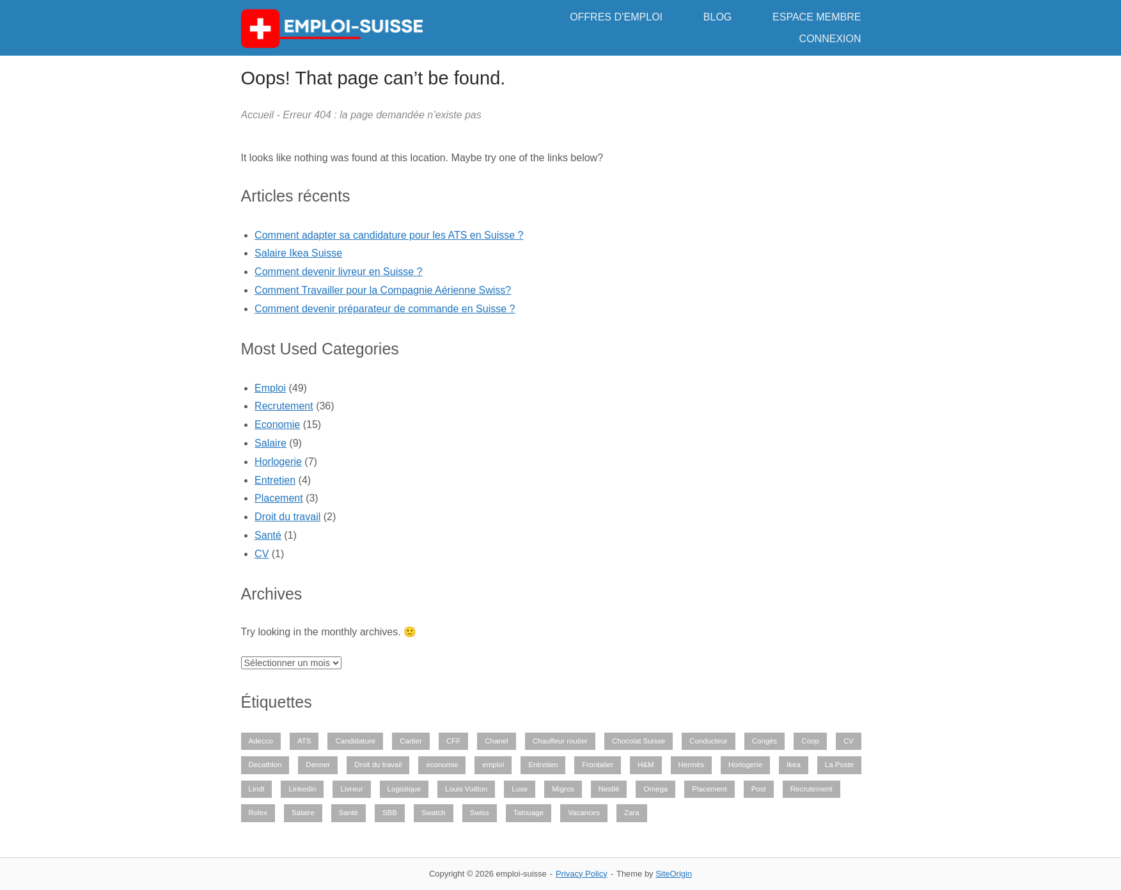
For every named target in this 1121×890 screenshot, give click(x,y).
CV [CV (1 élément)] (848, 741)
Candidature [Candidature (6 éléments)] (355, 741)
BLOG (717, 17)
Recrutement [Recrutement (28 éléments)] (811, 789)
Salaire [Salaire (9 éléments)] (303, 812)
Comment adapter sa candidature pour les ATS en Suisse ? (389, 235)
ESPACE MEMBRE (816, 17)
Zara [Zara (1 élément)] (631, 812)
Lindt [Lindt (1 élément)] (257, 789)
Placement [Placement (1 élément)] (709, 789)
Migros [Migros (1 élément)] (563, 789)
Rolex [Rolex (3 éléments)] (258, 812)
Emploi (270, 388)
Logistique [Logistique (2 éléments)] (404, 789)
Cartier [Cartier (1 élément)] (411, 741)
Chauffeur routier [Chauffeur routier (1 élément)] (560, 741)
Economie (277, 424)
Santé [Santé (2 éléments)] (348, 812)
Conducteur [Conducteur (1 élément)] (708, 741)
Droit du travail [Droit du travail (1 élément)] (378, 764)
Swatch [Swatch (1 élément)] (433, 812)
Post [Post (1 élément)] (758, 789)
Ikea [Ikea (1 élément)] (794, 764)
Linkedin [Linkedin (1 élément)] (302, 789)
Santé (268, 535)
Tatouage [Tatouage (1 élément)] (528, 812)
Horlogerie (278, 461)
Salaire (270, 443)
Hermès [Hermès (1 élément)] (691, 764)
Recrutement (284, 406)
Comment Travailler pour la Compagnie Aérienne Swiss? (383, 290)
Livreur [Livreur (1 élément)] (351, 789)
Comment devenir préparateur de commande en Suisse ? (385, 308)
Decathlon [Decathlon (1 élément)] (265, 764)
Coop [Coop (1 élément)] (810, 741)
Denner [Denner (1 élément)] (318, 764)
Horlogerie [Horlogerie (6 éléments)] (745, 764)
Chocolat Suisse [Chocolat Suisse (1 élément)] (638, 741)
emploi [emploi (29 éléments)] (493, 764)
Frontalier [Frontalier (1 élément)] (597, 764)
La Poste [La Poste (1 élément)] (839, 764)
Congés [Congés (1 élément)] (765, 741)
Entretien (275, 480)
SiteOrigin (673, 873)
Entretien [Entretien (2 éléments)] (543, 764)
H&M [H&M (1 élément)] (646, 764)
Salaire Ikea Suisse (298, 253)
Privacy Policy (582, 873)
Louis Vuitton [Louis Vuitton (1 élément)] (466, 789)
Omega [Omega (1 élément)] (655, 789)
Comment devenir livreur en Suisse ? (338, 271)
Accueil (257, 114)
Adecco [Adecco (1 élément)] (261, 741)
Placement (279, 498)
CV (262, 553)
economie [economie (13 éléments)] (442, 764)
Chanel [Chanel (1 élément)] (496, 741)
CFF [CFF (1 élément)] (453, 741)
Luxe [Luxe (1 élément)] (520, 789)
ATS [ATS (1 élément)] (304, 741)
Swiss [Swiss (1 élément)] (479, 812)
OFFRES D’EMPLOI (616, 17)
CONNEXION (830, 38)
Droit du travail (287, 516)
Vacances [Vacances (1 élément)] (584, 812)
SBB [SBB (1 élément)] (389, 812)
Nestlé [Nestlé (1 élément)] (609, 789)
